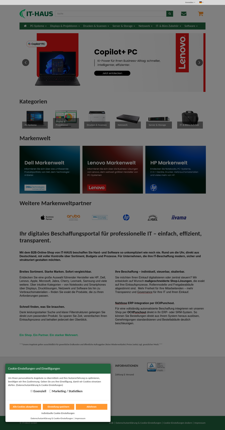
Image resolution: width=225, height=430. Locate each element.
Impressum (80, 418)
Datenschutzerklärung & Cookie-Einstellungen (52, 418)
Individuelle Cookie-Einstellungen (58, 413)
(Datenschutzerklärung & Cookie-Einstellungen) (39, 385)
